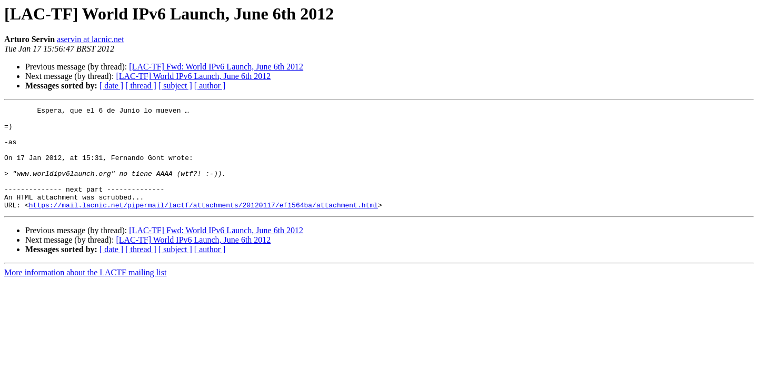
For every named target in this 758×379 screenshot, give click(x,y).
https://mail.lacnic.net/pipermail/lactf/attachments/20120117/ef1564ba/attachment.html (203, 225)
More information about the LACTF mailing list (85, 292)
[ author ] (210, 85)
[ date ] (111, 85)
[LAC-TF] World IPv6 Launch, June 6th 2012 (193, 76)
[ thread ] (140, 85)
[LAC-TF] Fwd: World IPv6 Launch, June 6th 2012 (216, 66)
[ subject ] (175, 85)
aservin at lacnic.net (90, 39)
